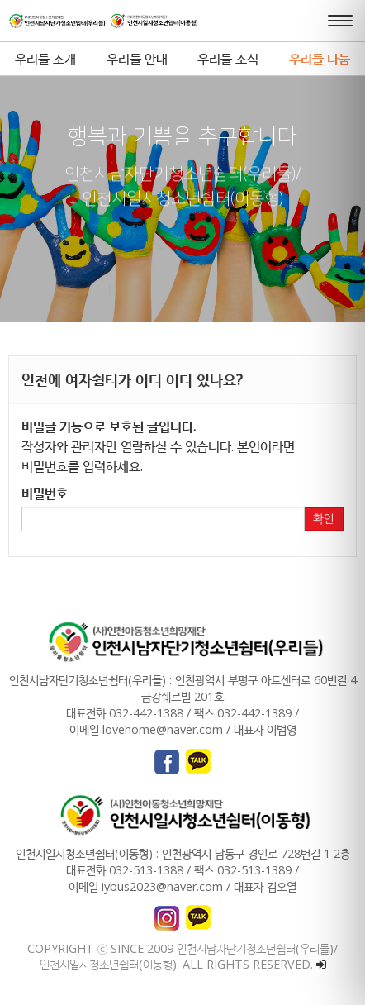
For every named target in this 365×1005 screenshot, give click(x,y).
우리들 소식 (227, 59)
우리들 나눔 (319, 59)
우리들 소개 (45, 59)
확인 (323, 519)
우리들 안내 (137, 59)
